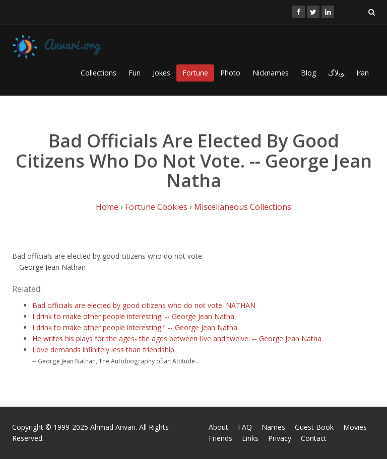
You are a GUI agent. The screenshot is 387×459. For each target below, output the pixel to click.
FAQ (245, 427)
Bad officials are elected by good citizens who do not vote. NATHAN (143, 305)
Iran (362, 73)
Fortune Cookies (156, 206)
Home (107, 206)
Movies (355, 427)
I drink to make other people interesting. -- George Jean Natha (133, 316)
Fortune (195, 73)
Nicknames (270, 73)
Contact (314, 438)
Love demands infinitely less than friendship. (104, 349)
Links (250, 438)
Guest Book (314, 427)
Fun (134, 73)
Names (273, 427)
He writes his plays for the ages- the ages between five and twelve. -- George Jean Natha (176, 338)
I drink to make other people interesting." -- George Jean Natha (134, 327)
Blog (308, 73)
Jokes (161, 73)
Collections (98, 73)
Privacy (279, 438)
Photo (230, 73)
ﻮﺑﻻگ (336, 73)
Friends (220, 438)
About (218, 427)
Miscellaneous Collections (242, 206)
